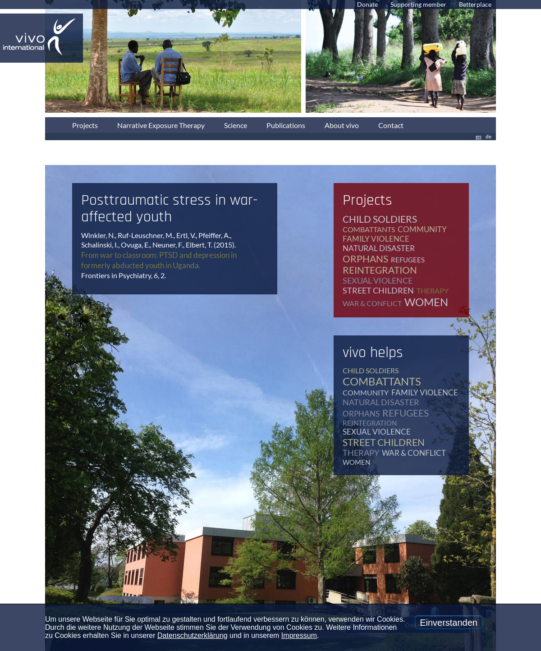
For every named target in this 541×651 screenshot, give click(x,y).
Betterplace (475, 4)
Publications (285, 125)
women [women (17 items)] (426, 301)
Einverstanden (448, 623)
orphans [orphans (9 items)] (365, 258)
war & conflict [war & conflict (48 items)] (372, 303)
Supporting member (418, 4)
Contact (390, 125)
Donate (367, 4)
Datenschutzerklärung (192, 635)
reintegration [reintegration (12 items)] (380, 269)
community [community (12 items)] (422, 229)
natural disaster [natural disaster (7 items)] (379, 248)
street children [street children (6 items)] (378, 290)
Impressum (299, 635)
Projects (85, 125)
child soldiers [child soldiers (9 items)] (380, 219)
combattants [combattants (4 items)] (369, 229)
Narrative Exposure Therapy (161, 125)
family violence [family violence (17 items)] (376, 238)
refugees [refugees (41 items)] (408, 260)
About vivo (342, 125)
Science (235, 125)
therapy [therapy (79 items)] (433, 290)
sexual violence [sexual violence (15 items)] (378, 280)
